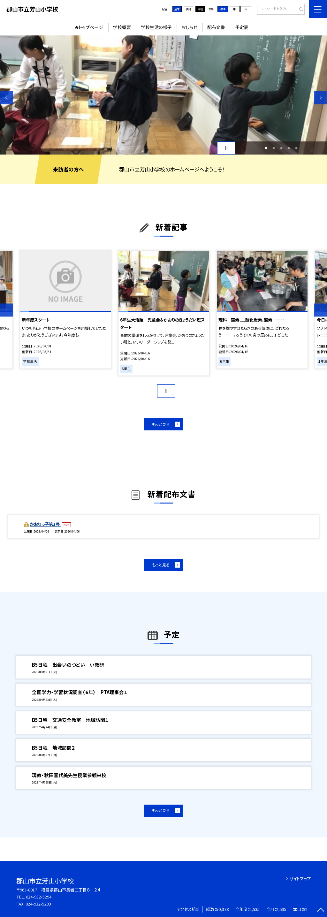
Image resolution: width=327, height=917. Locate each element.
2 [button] (273, 148)
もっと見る (161, 424)
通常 (176, 9)
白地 (188, 9)
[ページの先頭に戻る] (320, 910)
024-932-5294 (38, 897)
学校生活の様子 (156, 27)
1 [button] (266, 148)
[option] (163, 95)
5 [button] (296, 148)
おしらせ (189, 27)
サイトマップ (300, 878)
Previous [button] (6, 97)
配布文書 (216, 27)
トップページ (91, 27)
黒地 (200, 9)
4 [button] (288, 148)
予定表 (241, 27)
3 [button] (281, 148)
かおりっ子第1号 (45, 524)
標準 (222, 9)
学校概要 (122, 27)
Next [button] (320, 97)
